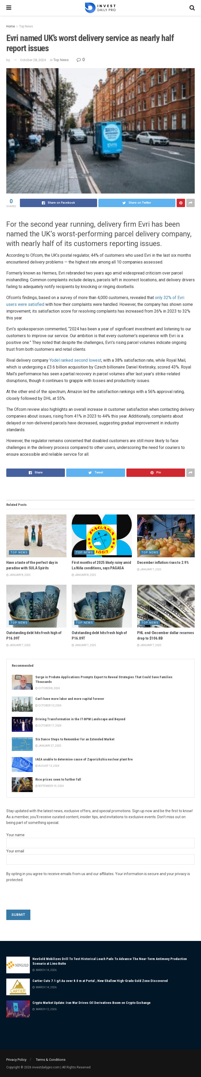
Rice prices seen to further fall (58, 779)
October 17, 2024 (48, 725)
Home (10, 26)
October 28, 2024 (33, 60)
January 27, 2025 (48, 745)
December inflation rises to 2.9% (163, 562)
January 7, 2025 (149, 569)
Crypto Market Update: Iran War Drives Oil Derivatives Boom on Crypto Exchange (91, 1003)
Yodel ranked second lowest (75, 360)
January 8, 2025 (18, 574)
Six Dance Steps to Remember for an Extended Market (74, 739)
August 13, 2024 (47, 765)
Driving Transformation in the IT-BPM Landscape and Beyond (80, 719)
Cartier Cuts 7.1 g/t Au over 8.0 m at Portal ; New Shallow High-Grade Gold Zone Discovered (100, 981)
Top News (26, 26)
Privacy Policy (16, 1060)
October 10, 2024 (48, 705)
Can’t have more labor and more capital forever (69, 699)
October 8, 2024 (47, 688)
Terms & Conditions (50, 1060)
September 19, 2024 (49, 786)
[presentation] (46, 899)
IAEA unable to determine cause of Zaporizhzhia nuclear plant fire (84, 759)
